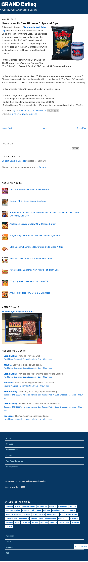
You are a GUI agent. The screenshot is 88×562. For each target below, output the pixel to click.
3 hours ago (47, 359)
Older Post (81, 128)
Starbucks (25, 522)
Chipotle (72, 506)
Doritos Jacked (32, 27)
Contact (9, 455)
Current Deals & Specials (26, 10)
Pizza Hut (74, 518)
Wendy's (53, 522)
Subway (35, 522)
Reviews (10, 10)
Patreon (42, 167)
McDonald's (24, 518)
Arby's (17, 506)
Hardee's (26, 514)
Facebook (10, 536)
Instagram (10, 547)
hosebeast (9, 382)
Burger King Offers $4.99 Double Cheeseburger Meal (35, 235)
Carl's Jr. (53, 506)
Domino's (56, 510)
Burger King (42, 506)
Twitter (8, 542)
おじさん (8, 365)
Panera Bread (50, 518)
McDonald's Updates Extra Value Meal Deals (31, 258)
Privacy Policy (12, 467)
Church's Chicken (13, 510)
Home (44, 128)
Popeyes (9, 522)
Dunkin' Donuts (68, 510)
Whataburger (64, 522)
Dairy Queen (36, 510)
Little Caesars (11, 518)
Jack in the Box (38, 514)
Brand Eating (10, 356)
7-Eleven (9, 506)
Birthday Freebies (13, 450)
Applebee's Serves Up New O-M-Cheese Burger (33, 224)
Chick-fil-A (62, 506)
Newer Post (7, 128)
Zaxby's (9, 526)
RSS (7, 553)
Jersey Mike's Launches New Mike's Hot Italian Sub (34, 270)
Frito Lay (15, 114)
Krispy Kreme (71, 514)
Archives (9, 444)
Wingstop (75, 522)
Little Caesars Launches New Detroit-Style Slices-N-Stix (36, 247)
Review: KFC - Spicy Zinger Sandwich (28, 201)
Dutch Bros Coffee (13, 514)
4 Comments (39, 111)
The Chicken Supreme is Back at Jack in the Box (22, 359)
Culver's (25, 510)
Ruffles (32, 114)
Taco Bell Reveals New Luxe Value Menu (29, 189)
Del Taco (46, 510)
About (8, 438)
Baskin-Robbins (28, 506)
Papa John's (63, 518)
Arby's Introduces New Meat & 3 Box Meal (30, 293)
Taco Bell (44, 522)
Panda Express (37, 518)
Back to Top (81, 546)
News (2, 10)
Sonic (17, 522)
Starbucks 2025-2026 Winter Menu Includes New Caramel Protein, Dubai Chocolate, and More (40, 395)
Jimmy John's (52, 514)
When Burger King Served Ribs (18, 311)
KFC (62, 514)
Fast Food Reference (14, 461)
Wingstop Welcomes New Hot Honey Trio (29, 281)
